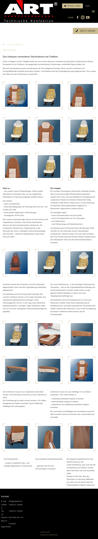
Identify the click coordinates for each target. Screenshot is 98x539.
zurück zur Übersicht (15, 44)
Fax (2, 511)
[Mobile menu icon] (93, 11)
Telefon (4, 505)
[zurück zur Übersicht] (4, 44)
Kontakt (70, 17)
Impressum (44, 535)
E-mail (3, 501)
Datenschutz (53, 535)
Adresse (4, 517)
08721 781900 (85, 30)
